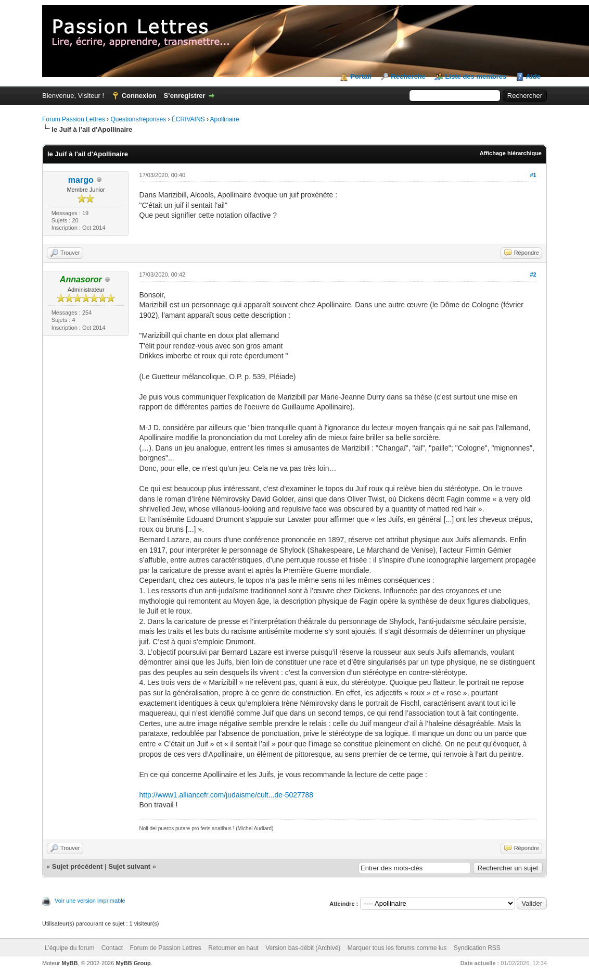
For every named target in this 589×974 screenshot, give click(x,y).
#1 (533, 175)
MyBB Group (133, 963)
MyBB (69, 963)
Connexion (139, 95)
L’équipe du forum (69, 948)
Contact (112, 948)
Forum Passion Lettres (73, 119)
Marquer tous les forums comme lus (397, 948)
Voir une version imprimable (90, 900)
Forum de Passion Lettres (165, 948)
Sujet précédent (77, 866)
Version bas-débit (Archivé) (302, 948)
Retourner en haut (233, 948)
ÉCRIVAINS (188, 119)
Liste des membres (475, 76)
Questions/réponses (138, 119)
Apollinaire (224, 119)
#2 (533, 274)
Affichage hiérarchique (511, 153)
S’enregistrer (184, 95)
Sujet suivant (129, 866)
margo (81, 180)
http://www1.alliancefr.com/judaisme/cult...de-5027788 (226, 795)
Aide (533, 76)
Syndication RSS (477, 948)
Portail (360, 76)
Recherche (408, 76)
